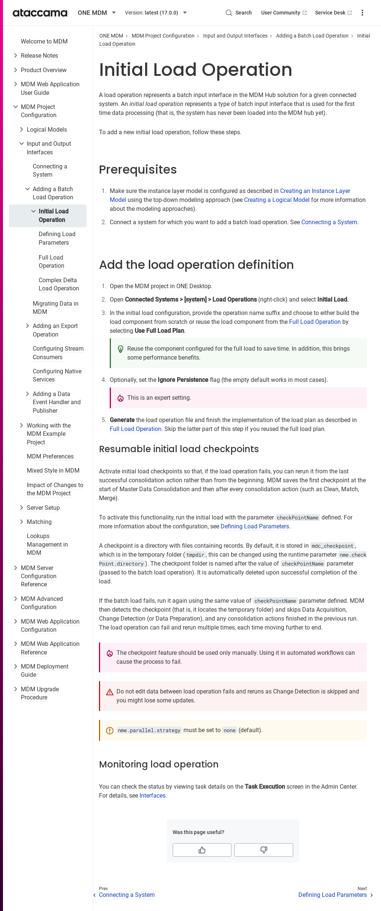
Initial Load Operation (53, 215)
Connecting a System (50, 170)
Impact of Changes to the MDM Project (55, 489)
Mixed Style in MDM (53, 470)
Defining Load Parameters (57, 238)
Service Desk (334, 13)
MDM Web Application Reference (50, 648)
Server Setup (43, 507)
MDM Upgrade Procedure (40, 693)
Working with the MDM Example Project (49, 434)
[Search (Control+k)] (238, 12)
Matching (39, 521)
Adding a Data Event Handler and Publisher (57, 402)
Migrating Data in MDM (56, 307)
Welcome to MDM (44, 41)
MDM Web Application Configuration (50, 625)
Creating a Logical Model (277, 199)
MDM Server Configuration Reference (39, 576)
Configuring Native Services (57, 375)
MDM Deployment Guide (44, 670)
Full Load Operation (51, 261)
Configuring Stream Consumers (58, 352)
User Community (284, 13)
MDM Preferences (50, 456)
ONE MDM (111, 36)
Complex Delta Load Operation (59, 284)
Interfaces (153, 795)
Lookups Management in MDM (47, 544)
